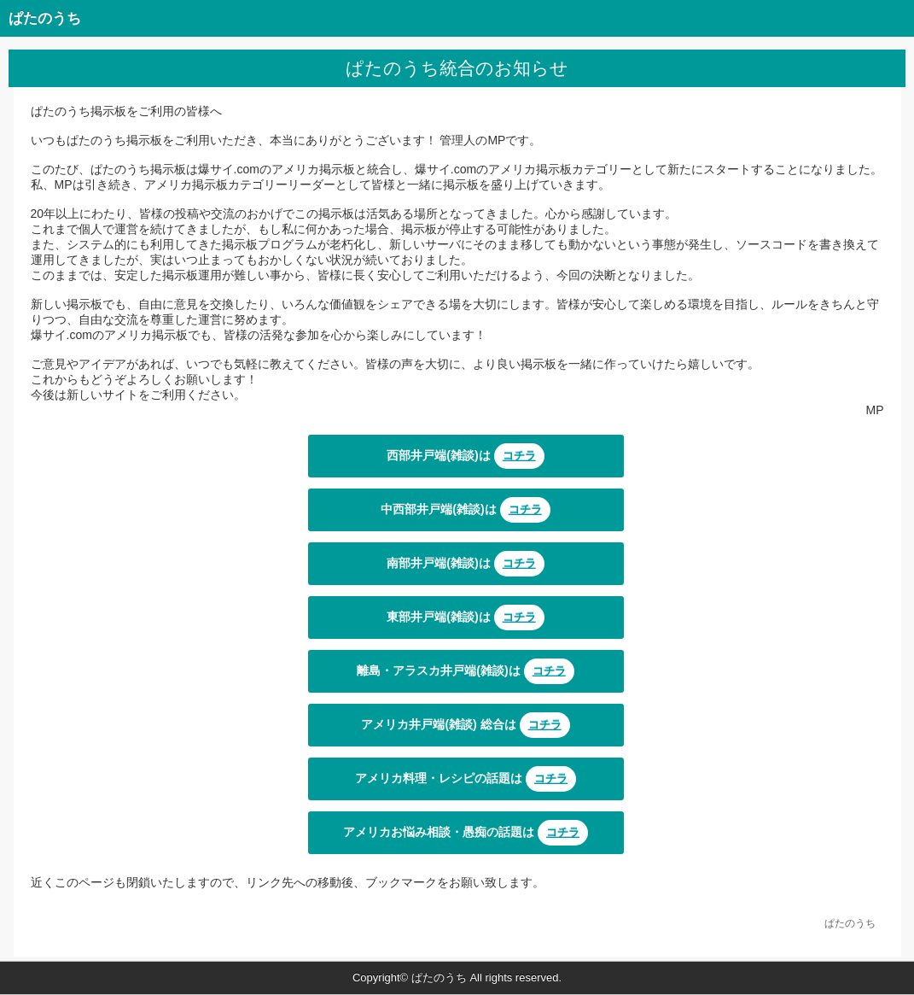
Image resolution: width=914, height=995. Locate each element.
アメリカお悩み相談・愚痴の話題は (465, 833)
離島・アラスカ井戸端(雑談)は (465, 671)
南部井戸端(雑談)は (465, 564)
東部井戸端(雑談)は (465, 617)
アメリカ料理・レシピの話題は (465, 779)
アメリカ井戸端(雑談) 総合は (465, 725)
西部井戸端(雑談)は (465, 456)
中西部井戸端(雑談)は (465, 510)
